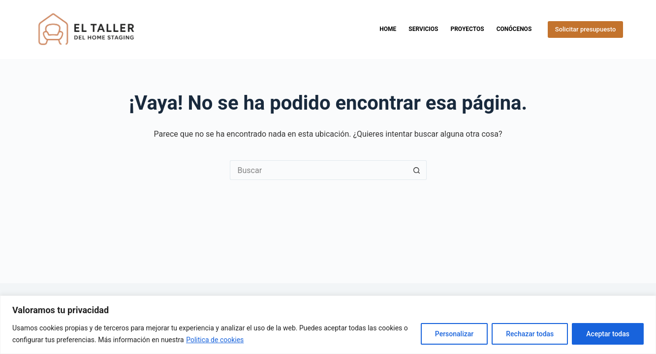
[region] (328, 324)
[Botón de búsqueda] (417, 170)
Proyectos (467, 29)
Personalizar (454, 334)
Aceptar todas (607, 334)
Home (387, 29)
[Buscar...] (318, 170)
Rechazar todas (530, 334)
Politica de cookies (215, 340)
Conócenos (514, 29)
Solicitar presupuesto (585, 29)
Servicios (423, 29)
